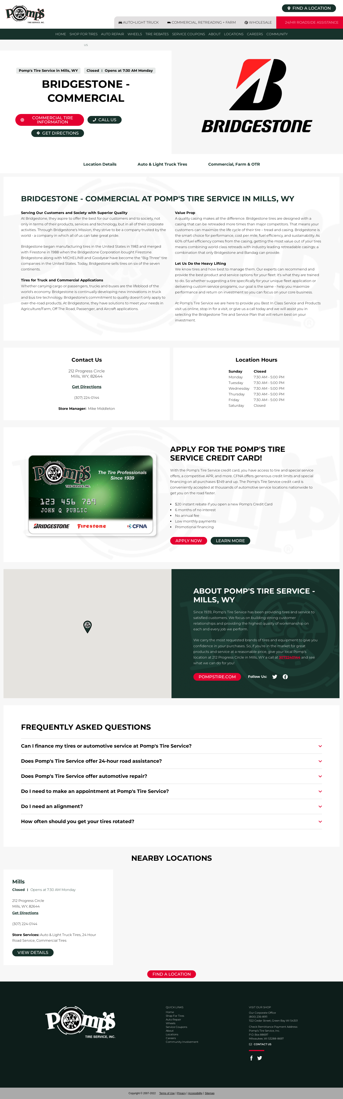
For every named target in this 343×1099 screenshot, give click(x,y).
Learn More (230, 540)
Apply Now (188, 540)
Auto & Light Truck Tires (162, 164)
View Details (33, 952)
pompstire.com (217, 676)
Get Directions (55, 132)
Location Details (100, 164)
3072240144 (289, 657)
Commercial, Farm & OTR (234, 164)
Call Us (107, 119)
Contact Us (262, 1044)
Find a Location (171, 974)
